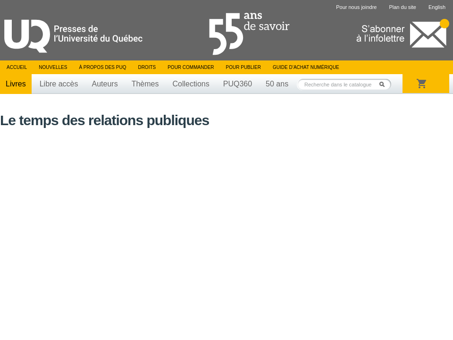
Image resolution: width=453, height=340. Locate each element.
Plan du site (402, 7)
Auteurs (105, 84)
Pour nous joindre (356, 7)
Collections (190, 84)
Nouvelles (53, 67)
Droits (147, 67)
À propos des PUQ (102, 67)
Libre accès (59, 84)
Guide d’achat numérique (306, 67)
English (436, 7)
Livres (16, 84)
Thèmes (145, 84)
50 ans (277, 84)
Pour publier (243, 67)
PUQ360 (237, 84)
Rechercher (385, 84)
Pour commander (191, 67)
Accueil (17, 67)
